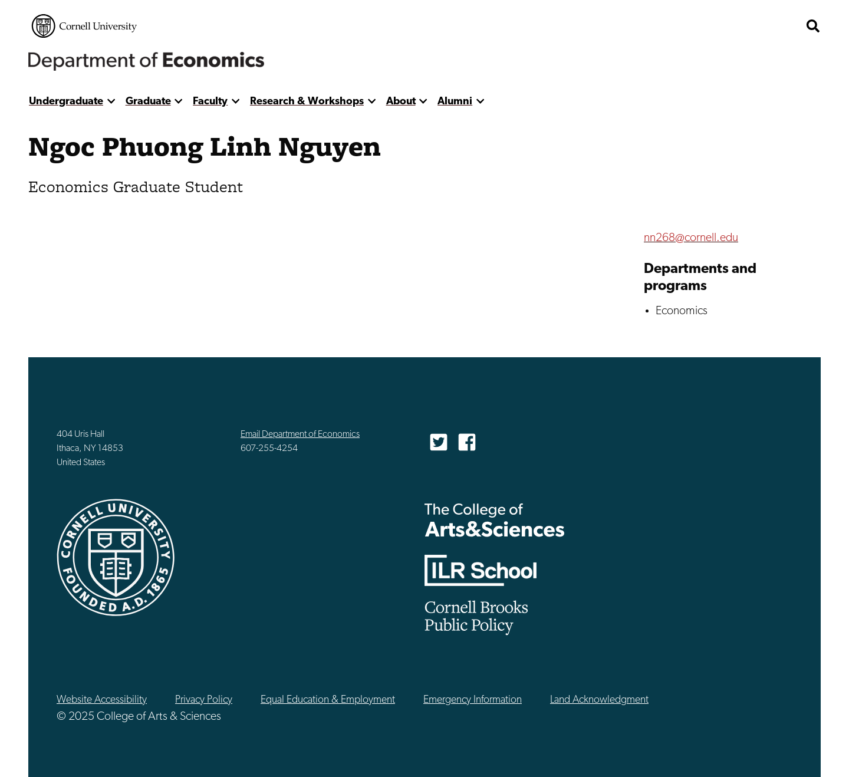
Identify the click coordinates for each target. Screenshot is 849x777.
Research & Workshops (307, 101)
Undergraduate (66, 101)
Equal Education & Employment (328, 700)
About (401, 101)
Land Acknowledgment (599, 700)
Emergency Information (472, 700)
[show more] (111, 102)
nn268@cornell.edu (691, 238)
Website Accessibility (102, 700)
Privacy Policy (203, 700)
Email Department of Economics (300, 434)
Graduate (148, 101)
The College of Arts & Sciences (494, 520)
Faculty (210, 101)
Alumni (454, 101)
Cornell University (84, 26)
